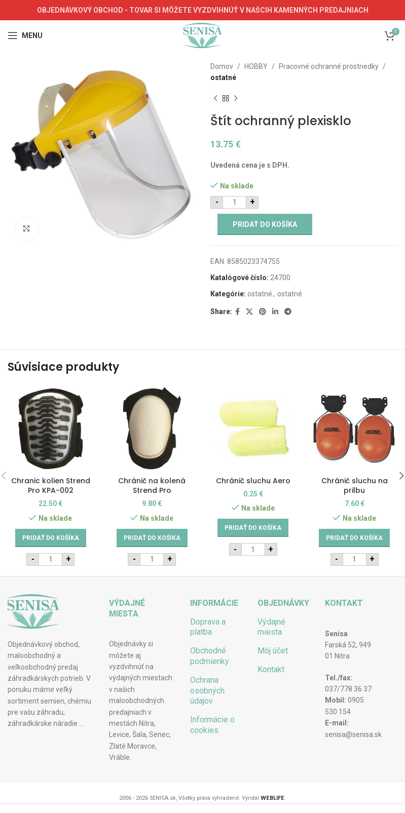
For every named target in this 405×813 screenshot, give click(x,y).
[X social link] (249, 312)
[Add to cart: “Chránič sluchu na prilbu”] (354, 538)
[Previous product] (215, 99)
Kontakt (270, 669)
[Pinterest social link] (262, 312)
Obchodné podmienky (209, 656)
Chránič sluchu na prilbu (354, 486)
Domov (221, 66)
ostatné (223, 77)
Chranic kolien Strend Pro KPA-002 (50, 486)
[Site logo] (202, 35)
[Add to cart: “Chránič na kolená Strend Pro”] (152, 538)
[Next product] (236, 99)
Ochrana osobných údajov (207, 690)
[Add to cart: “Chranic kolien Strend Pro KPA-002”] (50, 538)
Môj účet (272, 650)
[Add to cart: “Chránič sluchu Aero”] (252, 528)
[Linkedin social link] (275, 312)
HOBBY (256, 66)
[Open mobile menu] (25, 35)
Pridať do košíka (265, 224)
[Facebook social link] (237, 312)
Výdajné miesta (271, 627)
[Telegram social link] (287, 312)
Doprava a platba (208, 627)
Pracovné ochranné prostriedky (329, 66)
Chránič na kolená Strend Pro (152, 486)
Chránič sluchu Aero (253, 481)
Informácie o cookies (212, 725)
